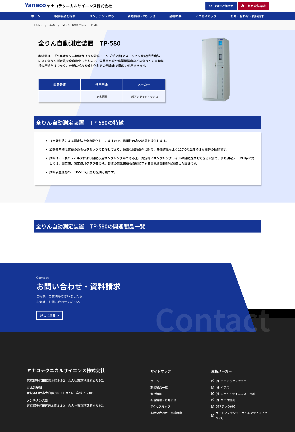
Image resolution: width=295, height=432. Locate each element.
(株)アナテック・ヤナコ (143, 96)
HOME (38, 25)
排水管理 (101, 96)
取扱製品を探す (65, 16)
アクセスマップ (206, 16)
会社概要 (175, 16)
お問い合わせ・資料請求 (247, 16)
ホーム (35, 16)
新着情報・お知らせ (141, 16)
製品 (52, 25)
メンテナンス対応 (101, 16)
